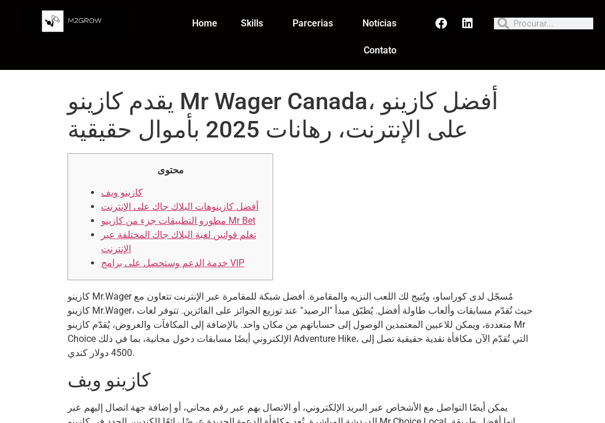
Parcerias (316, 23)
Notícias (379, 23)
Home (204, 23)
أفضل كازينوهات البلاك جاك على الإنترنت (179, 206)
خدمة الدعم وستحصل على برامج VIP (172, 262)
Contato (380, 50)
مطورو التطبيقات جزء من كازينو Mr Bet (178, 220)
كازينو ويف (122, 192)
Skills (255, 23)
